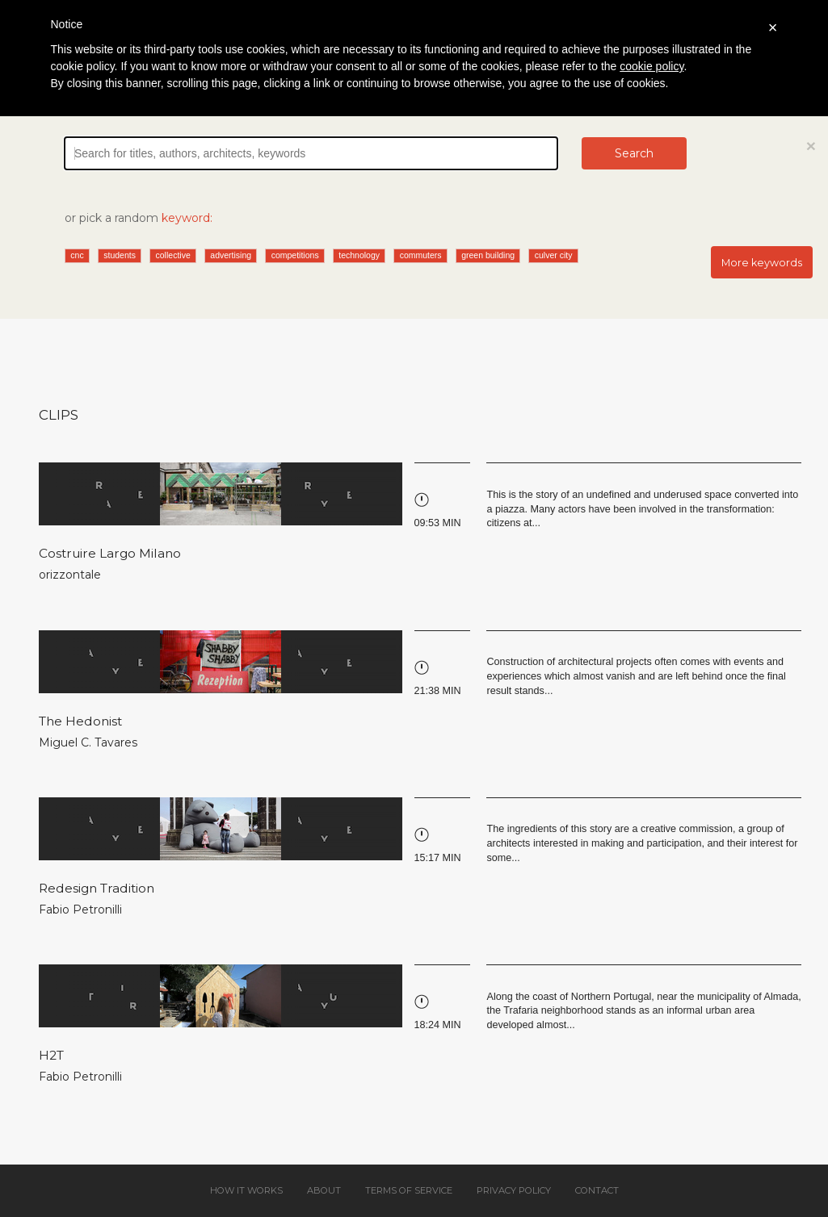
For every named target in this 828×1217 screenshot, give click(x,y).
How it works (246, 1190)
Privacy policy (514, 1190)
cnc (76, 255)
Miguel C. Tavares (88, 742)
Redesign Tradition (96, 888)
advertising (230, 255)
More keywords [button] (761, 263)
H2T (51, 1055)
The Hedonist (80, 721)
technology (359, 255)
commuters (421, 255)
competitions (295, 255)
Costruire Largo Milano (110, 553)
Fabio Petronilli (80, 909)
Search (634, 153)
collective (173, 255)
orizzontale (70, 574)
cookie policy (651, 66)
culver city (554, 255)
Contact (597, 1190)
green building (488, 255)
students (119, 255)
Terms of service (408, 1190)
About (324, 1190)
